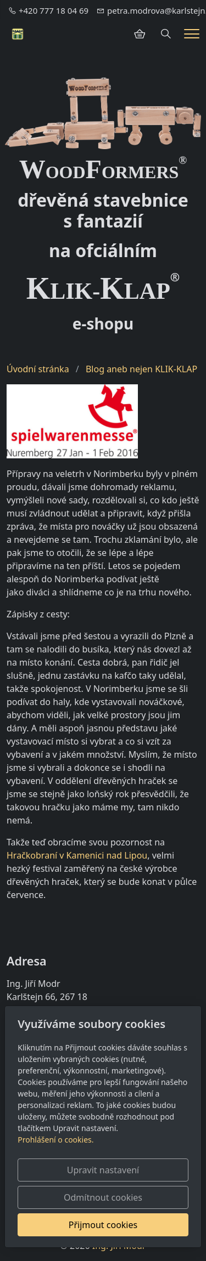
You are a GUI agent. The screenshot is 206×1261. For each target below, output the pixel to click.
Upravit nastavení (103, 1170)
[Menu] (191, 33)
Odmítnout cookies (103, 1197)
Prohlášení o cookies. (55, 1139)
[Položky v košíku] (139, 34)
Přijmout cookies (103, 1225)
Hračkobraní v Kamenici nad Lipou (77, 855)
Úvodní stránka (38, 369)
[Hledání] (166, 34)
